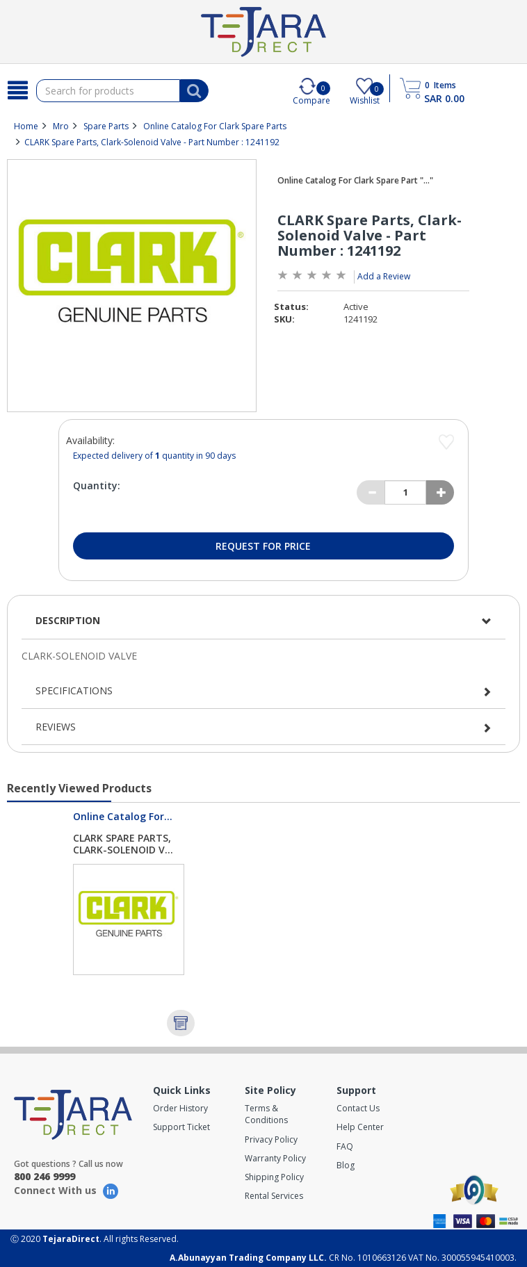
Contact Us (358, 1108)
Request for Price (263, 546)
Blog (346, 1165)
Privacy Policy (271, 1139)
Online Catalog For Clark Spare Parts (214, 126)
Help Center (360, 1127)
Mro (61, 126)
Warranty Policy (275, 1158)
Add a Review (383, 276)
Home (26, 126)
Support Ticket (181, 1127)
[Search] (18, 90)
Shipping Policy (274, 1177)
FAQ (345, 1146)
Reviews (55, 726)
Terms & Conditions (266, 1114)
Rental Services (274, 1196)
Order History (180, 1108)
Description (67, 620)
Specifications (74, 690)
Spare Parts (106, 126)
